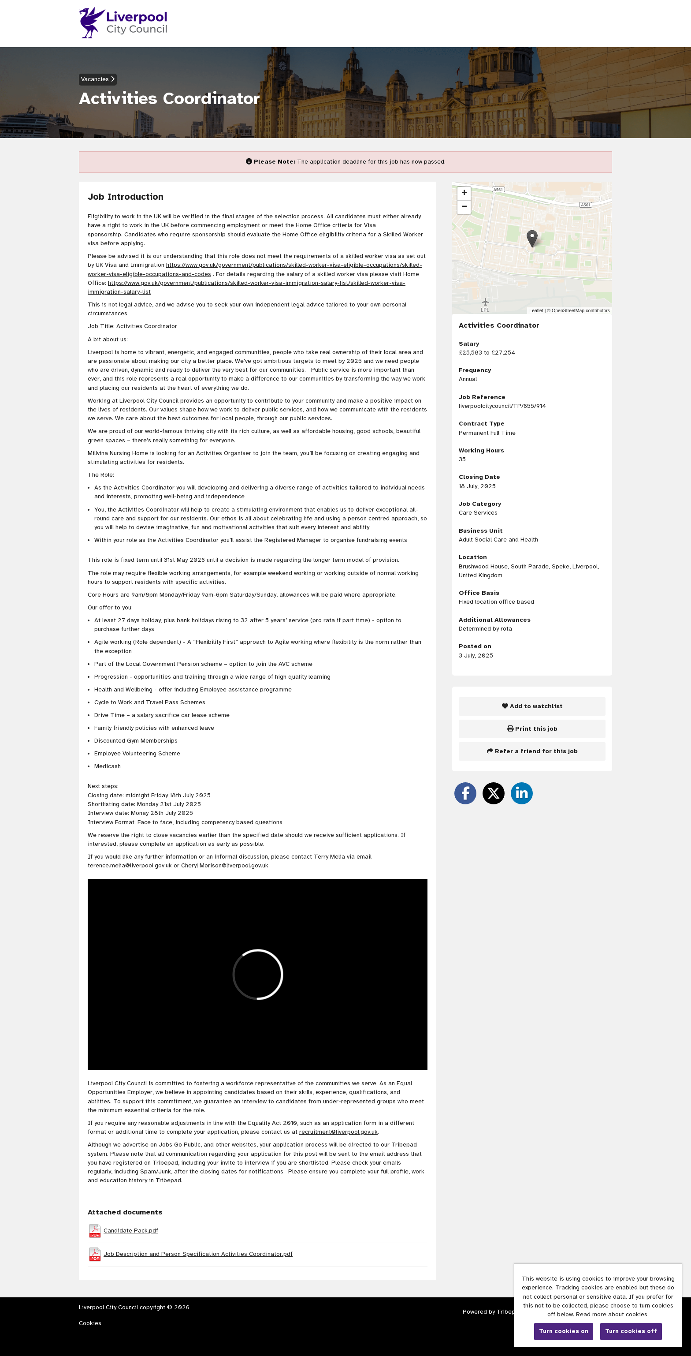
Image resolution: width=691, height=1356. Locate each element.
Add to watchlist (532, 706)
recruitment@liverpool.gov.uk (338, 1132)
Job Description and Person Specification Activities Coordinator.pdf (198, 1254)
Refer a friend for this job (532, 751)
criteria (356, 234)
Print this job (532, 728)
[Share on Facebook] (465, 793)
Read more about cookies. (612, 1314)
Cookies (90, 1323)
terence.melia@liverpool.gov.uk (130, 865)
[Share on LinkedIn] (522, 793)
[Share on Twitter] (494, 793)
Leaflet (536, 310)
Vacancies (98, 79)
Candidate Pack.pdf (131, 1230)
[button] (532, 239)
